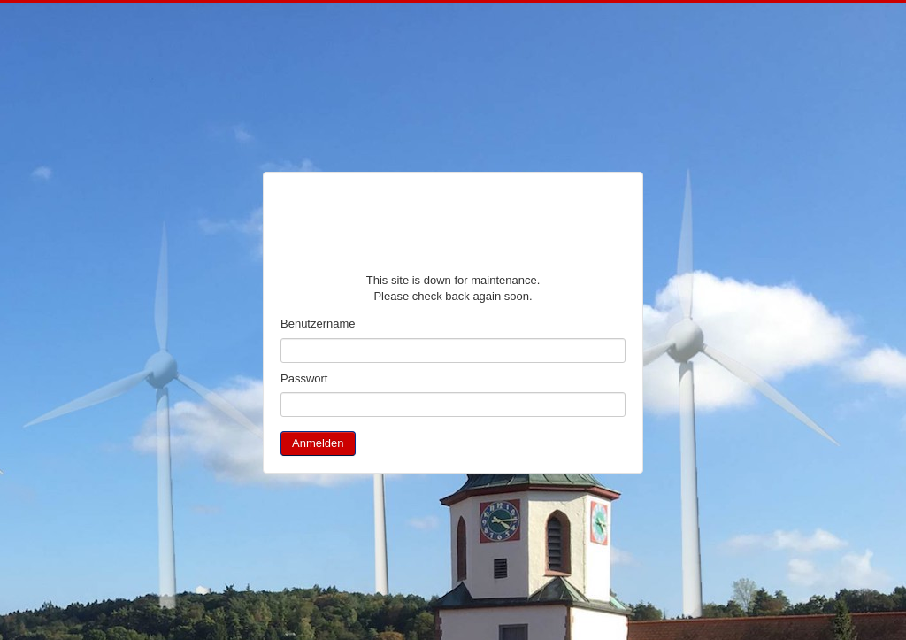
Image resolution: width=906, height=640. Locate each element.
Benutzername (318, 323)
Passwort (303, 378)
